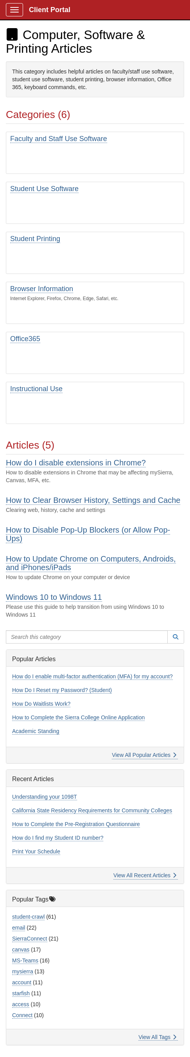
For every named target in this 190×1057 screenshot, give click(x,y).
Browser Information (41, 289)
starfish (21, 993)
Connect (22, 1015)
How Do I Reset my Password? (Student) (62, 690)
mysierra (22, 971)
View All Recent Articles (144, 875)
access (20, 1004)
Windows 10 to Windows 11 (54, 597)
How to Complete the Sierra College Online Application (78, 717)
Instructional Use (36, 389)
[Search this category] (87, 637)
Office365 (25, 339)
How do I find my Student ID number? (57, 838)
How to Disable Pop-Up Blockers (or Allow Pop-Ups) (88, 534)
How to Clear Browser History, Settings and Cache (93, 500)
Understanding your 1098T (44, 797)
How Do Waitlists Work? (41, 704)
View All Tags (157, 1037)
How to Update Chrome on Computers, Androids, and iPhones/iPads (91, 563)
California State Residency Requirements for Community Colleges (92, 810)
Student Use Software (44, 189)
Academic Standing (35, 731)
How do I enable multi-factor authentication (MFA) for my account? (92, 676)
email (18, 928)
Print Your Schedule (36, 851)
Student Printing (35, 239)
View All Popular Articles (144, 755)
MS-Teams (25, 960)
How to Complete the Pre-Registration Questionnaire (76, 824)
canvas (20, 949)
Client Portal (49, 10)
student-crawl (28, 917)
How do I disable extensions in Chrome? (76, 462)
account (21, 982)
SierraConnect (29, 938)
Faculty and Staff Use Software (58, 139)
